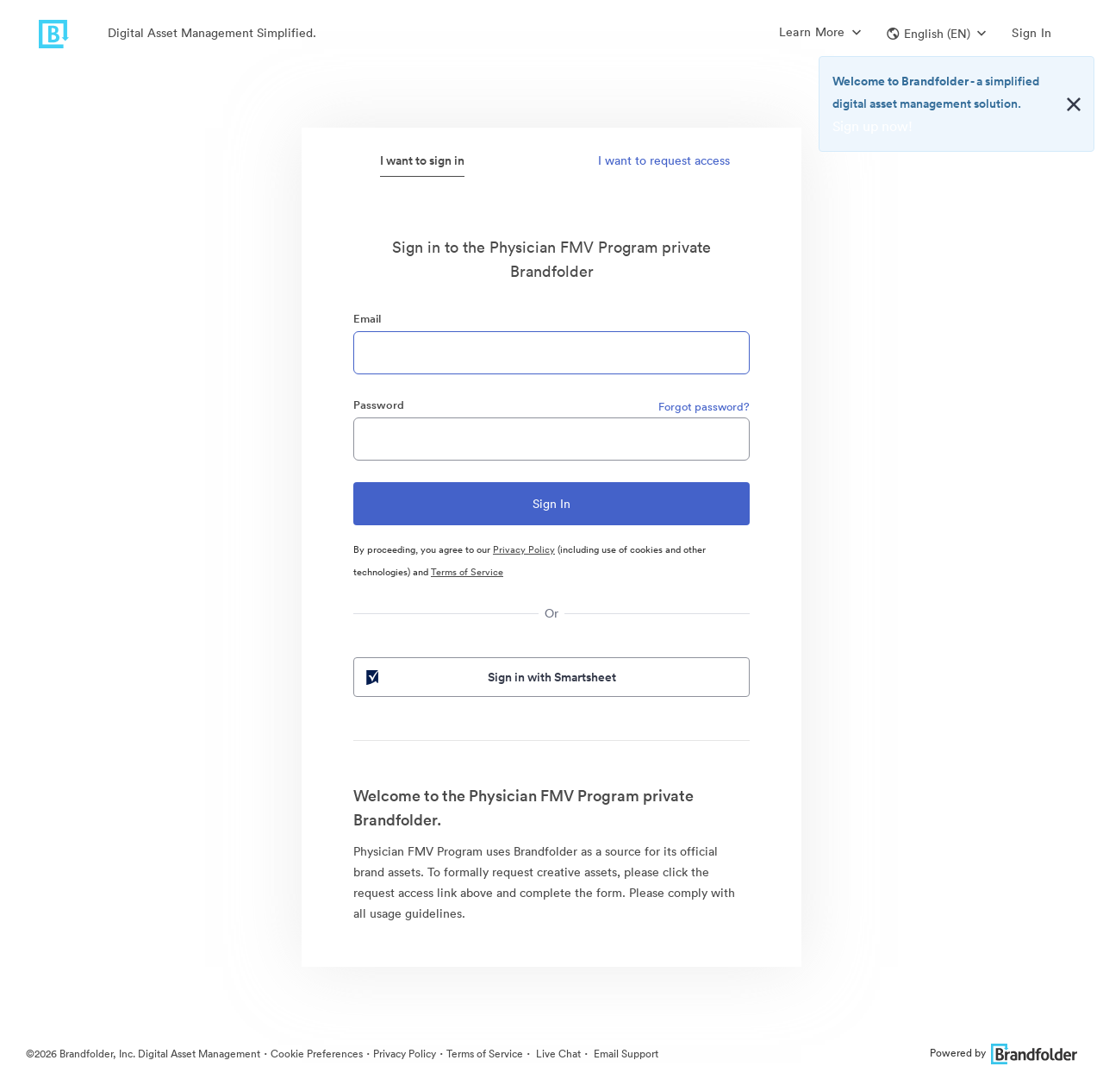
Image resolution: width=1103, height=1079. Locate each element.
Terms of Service (467, 572)
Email (367, 318)
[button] (936, 33)
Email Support (624, 1053)
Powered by (1003, 1052)
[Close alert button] (1073, 104)
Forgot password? (704, 406)
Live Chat (557, 1053)
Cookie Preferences (317, 1053)
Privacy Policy (524, 549)
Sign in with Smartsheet (489, 677)
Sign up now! (872, 126)
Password (378, 405)
